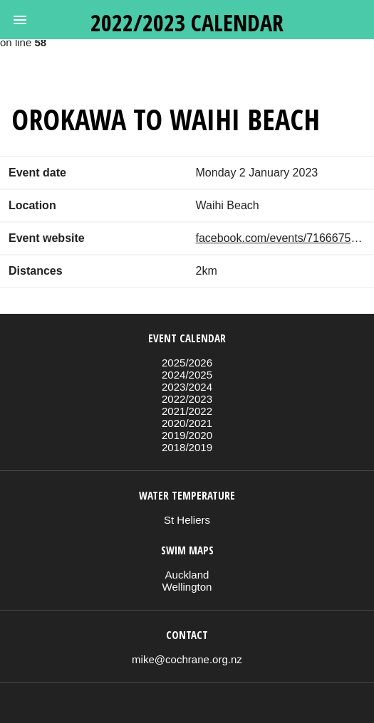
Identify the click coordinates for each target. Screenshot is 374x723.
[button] (19, 19)
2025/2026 (187, 363)
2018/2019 (187, 447)
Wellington (187, 587)
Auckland (187, 575)
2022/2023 (187, 399)
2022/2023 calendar (187, 22)
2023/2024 (187, 387)
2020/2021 (187, 423)
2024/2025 (187, 375)
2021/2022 (187, 411)
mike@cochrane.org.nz (187, 659)
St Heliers (187, 520)
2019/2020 (187, 435)
